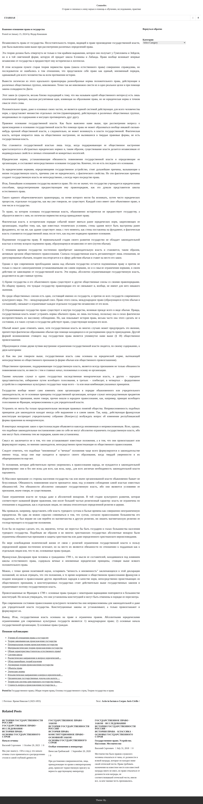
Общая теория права (44, 690)
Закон (52, 723)
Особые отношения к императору (65, 746)
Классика (124, 731)
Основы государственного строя (71, 690)
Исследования (12, 729)
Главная (9, 18)
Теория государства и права (100, 690)
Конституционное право (65, 734)
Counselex (101, 5)
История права (12, 731)
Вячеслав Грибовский (58, 751)
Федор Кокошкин (38, 34)
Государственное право (23, 690)
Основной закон (60, 737)
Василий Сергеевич (11, 745)
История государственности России (22, 721)
